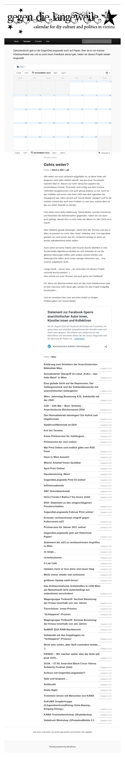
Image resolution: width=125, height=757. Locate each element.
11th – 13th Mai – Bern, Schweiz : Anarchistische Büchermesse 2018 (64, 407)
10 (110, 95)
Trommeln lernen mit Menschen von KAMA (69, 695)
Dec (56, 73)
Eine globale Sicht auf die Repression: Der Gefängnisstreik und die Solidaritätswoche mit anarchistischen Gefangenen (71, 387)
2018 (18, 73)
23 (96, 123)
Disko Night (50, 690)
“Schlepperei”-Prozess (57, 614)
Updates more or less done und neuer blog (69, 569)
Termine (27, 41)
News (16, 41)
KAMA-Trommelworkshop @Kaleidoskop (68, 714)
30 (96, 137)
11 (26, 109)
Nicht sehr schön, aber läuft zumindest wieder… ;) (72, 646)
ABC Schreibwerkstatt (57, 491)
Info (47, 41)
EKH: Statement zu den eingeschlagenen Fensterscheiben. (68, 504)
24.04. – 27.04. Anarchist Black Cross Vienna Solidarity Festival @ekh (70, 665)
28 (68, 137)
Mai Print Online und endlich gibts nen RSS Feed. (69, 449)
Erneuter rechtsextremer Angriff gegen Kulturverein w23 (66, 519)
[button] (103, 153)
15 (82, 109)
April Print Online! (54, 468)
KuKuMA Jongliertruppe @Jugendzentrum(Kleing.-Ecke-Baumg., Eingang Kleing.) (67, 705)
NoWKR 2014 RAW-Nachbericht (62, 629)
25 (26, 137)
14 (68, 109)
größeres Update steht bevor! (61, 580)
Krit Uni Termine (53, 430)
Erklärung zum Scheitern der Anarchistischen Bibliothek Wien (70, 366)
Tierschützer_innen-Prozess (60, 608)
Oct (26, 73)
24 (110, 123)
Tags (21, 67)
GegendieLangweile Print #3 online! (65, 479)
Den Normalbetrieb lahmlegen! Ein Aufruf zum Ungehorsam (71, 417)
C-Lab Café (50, 563)
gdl (67, 170)
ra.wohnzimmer (53, 557)
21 (68, 123)
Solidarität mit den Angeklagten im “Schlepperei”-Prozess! (64, 637)
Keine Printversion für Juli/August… (65, 436)
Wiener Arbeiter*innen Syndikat (62, 462)
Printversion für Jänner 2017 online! (65, 527)
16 (96, 109)
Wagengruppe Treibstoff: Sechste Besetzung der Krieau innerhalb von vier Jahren (70, 601)
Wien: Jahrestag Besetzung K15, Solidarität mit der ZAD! (71, 398)
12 (40, 109)
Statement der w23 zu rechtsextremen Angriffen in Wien (72, 544)
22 (82, 123)
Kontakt (38, 41)
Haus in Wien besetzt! (56, 457)
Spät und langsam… (55, 678)
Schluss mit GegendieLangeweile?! (64, 672)
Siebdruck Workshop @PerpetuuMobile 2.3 (69, 720)
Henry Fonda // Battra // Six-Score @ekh (67, 497)
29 (82, 137)
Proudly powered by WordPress (62, 747)
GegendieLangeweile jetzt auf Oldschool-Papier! (68, 535)
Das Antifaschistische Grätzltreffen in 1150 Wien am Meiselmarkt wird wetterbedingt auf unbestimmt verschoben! (72, 590)
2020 (64, 73)
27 (54, 137)
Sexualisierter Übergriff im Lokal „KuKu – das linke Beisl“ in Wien (70, 376)
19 (40, 123)
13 (54, 109)
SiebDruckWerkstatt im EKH (60, 424)
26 (40, 137)
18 (26, 123)
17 (110, 109)
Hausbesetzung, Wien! (57, 474)
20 (54, 123)
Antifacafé (50, 684)
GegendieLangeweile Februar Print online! (68, 512)
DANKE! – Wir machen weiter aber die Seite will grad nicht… (71, 656)
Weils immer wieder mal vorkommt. (64, 574)
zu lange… (50, 551)
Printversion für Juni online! (60, 442)
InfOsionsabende (54, 485)
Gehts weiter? (56, 164)
